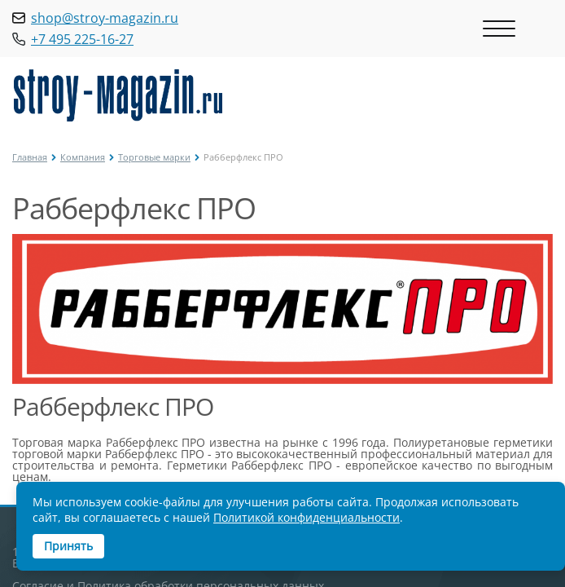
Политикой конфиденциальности (306, 517)
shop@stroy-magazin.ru (104, 18)
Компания (82, 157)
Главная (29, 157)
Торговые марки (154, 157)
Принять (68, 546)
